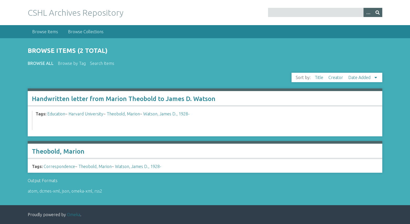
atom (32, 191)
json (65, 191)
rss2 (98, 191)
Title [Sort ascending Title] (319, 77)
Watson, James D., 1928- (166, 113)
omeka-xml (81, 191)
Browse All (41, 63)
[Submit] (377, 12)
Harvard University (86, 113)
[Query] (325, 12)
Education (56, 113)
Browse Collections (86, 31)
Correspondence (59, 166)
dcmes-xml (49, 191)
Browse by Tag (72, 63)
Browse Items (45, 31)
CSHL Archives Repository (75, 12)
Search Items (102, 63)
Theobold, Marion (123, 113)
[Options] (368, 12)
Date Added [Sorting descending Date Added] (360, 77)
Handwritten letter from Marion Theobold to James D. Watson (123, 98)
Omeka (73, 214)
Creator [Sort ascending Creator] (336, 77)
